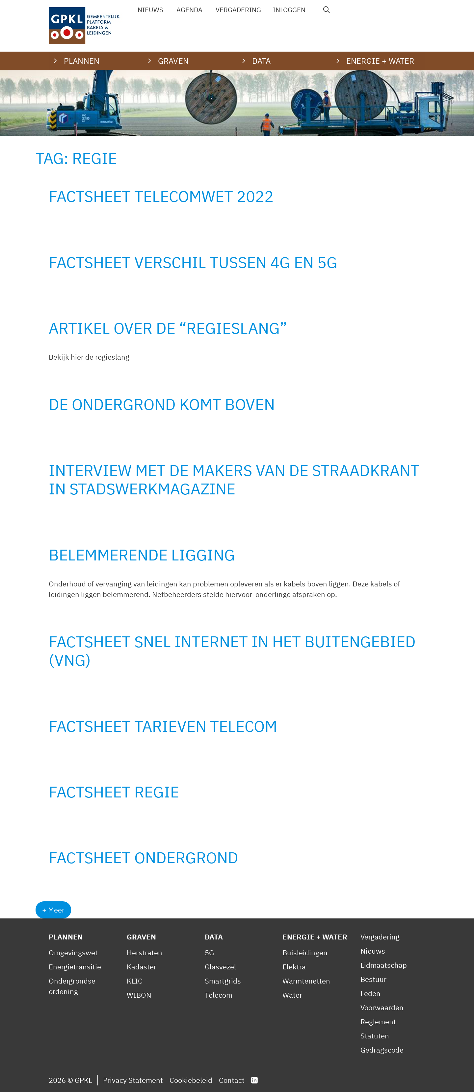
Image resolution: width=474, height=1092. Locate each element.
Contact (232, 1080)
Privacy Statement (133, 1080)
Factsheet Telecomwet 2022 (161, 196)
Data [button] (261, 61)
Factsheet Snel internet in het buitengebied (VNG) (232, 650)
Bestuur (373, 979)
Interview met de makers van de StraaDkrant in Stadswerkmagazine (234, 479)
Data (214, 936)
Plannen (66, 936)
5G (209, 952)
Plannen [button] (81, 61)
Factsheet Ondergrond (143, 857)
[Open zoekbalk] (327, 9)
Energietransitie (75, 966)
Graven (141, 936)
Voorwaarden (382, 1007)
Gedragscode (382, 1050)
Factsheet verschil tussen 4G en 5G (193, 262)
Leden (370, 993)
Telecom (218, 995)
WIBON (139, 995)
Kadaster (141, 966)
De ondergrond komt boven (162, 404)
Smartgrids (223, 980)
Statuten (374, 1035)
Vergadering (238, 9)
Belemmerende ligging (142, 555)
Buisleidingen (305, 952)
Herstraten (144, 952)
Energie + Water (314, 936)
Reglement (378, 1021)
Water (292, 995)
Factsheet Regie (114, 792)
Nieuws (150, 9)
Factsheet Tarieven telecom (163, 726)
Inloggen (289, 9)
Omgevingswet (73, 952)
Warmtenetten (306, 980)
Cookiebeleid (191, 1080)
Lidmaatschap (383, 965)
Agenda (189, 9)
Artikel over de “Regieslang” (168, 328)
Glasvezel (220, 966)
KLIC (135, 980)
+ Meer (53, 909)
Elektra (294, 966)
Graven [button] (173, 61)
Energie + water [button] (380, 61)
